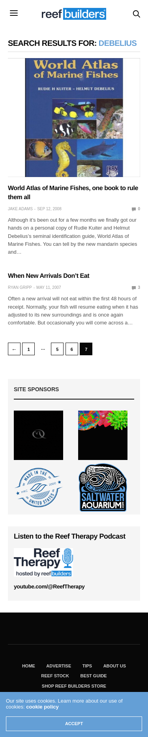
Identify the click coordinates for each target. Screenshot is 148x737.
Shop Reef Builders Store (74, 686)
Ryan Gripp (20, 287)
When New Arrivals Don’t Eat (48, 276)
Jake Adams (20, 209)
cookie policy (42, 707)
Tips (87, 665)
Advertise (58, 665)
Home (28, 665)
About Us (114, 665)
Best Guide (93, 675)
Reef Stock (55, 675)
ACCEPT (74, 723)
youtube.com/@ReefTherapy (49, 586)
